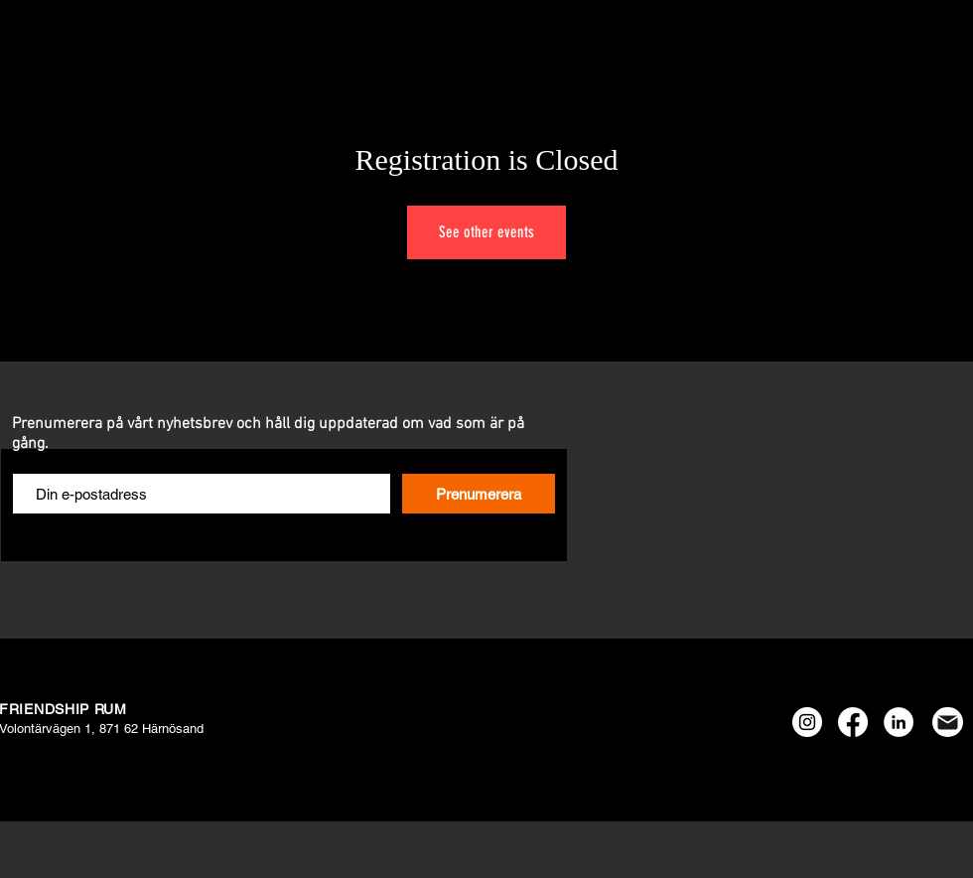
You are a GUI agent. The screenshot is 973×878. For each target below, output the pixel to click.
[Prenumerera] (478, 493)
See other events (486, 231)
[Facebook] (853, 722)
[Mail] (947, 722)
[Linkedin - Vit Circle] (898, 722)
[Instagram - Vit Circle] (807, 722)
